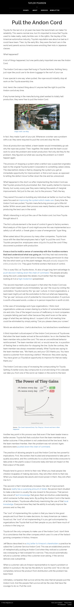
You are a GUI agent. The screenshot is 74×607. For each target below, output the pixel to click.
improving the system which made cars (36, 200)
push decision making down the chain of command (26, 273)
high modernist (25, 279)
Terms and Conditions (56, 602)
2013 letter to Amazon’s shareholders (42, 543)
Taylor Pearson (37, 3)
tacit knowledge (23, 495)
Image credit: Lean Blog (21, 131)
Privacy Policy (68, 602)
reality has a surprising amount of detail (29, 489)
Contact (70, 604)
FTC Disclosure (62, 604)
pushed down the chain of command (33, 447)
